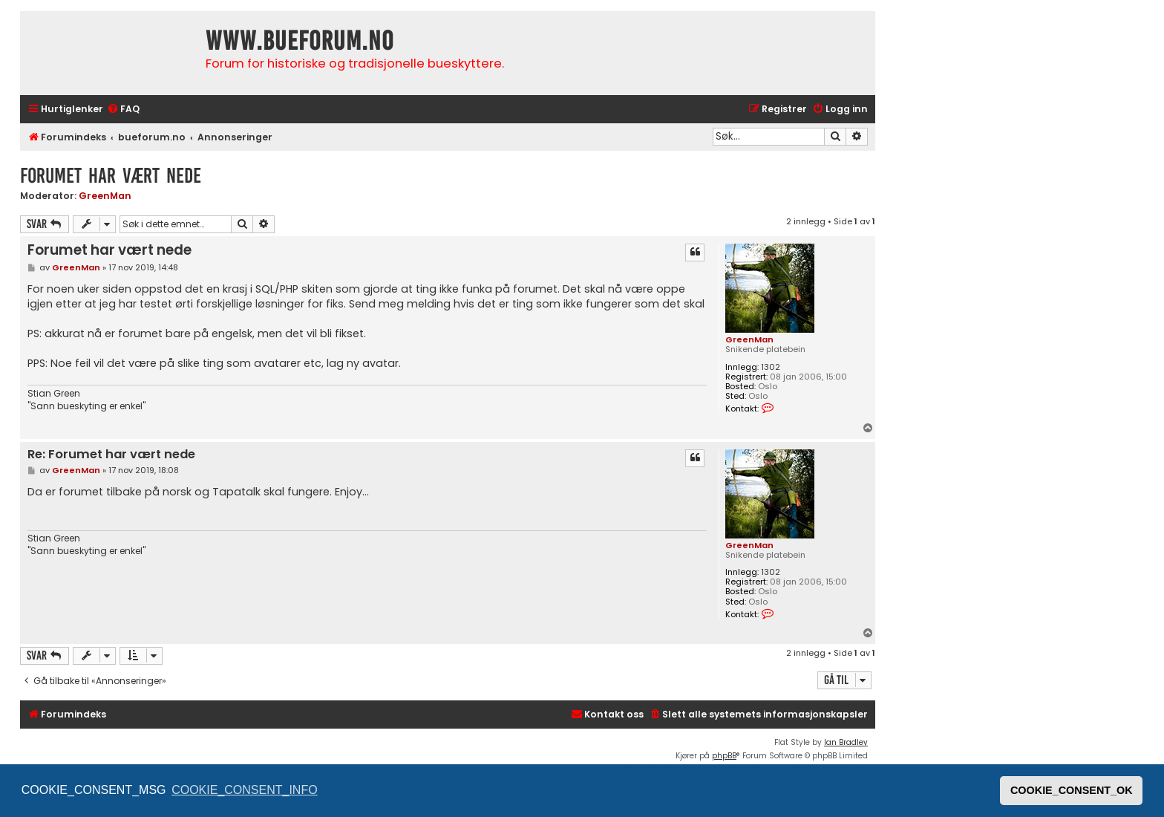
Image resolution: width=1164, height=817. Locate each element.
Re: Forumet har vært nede (111, 455)
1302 (770, 367)
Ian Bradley (846, 742)
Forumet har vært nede (110, 175)
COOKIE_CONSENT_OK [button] (1071, 790)
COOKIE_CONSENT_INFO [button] (244, 790)
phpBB (724, 755)
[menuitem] (123, 110)
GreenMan (105, 195)
